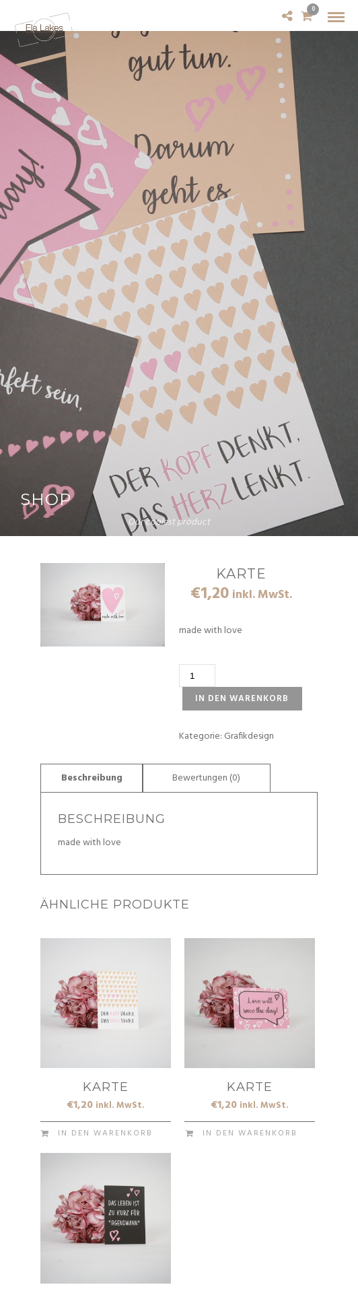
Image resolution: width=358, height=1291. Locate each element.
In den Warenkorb (242, 699)
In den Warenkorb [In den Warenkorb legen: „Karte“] (105, 1133)
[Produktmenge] (197, 675)
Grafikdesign (249, 736)
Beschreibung (91, 778)
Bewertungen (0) (206, 778)
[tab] (91, 778)
